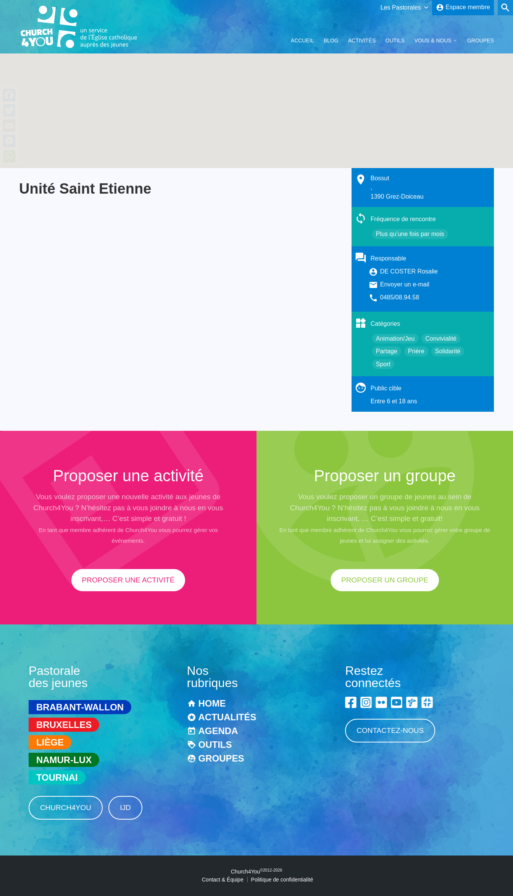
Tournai (57, 777)
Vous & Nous (432, 40)
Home (212, 703)
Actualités (227, 717)
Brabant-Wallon (80, 707)
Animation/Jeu (395, 338)
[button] (256, 104)
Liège (50, 742)
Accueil (302, 40)
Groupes (480, 40)
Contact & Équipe (223, 880)
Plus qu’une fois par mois (410, 234)
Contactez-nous (390, 730)
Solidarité (448, 351)
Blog (331, 40)
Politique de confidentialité (282, 880)
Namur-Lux (64, 760)
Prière (416, 351)
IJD (125, 808)
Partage (386, 351)
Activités (362, 40)
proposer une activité (128, 580)
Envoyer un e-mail (404, 284)
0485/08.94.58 (399, 297)
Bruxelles (64, 725)
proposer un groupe (384, 580)
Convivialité (441, 338)
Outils (395, 40)
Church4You (65, 808)
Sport (383, 364)
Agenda (218, 731)
